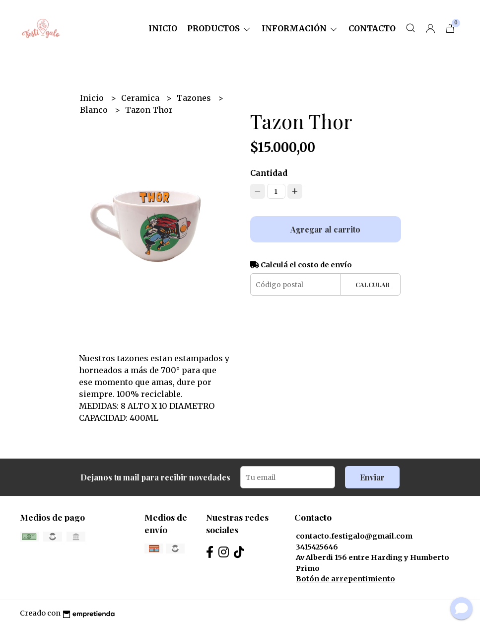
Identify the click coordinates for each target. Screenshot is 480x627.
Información (300, 28)
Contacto (372, 28)
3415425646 (317, 547)
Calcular (372, 284)
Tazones (195, 98)
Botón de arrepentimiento (345, 578)
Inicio (162, 28)
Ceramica (141, 98)
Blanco (95, 110)
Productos (219, 28)
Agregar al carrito (325, 229)
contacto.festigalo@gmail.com (354, 536)
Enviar (372, 477)
